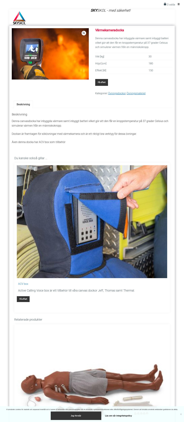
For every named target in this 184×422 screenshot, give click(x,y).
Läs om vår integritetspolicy (118, 415)
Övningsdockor (117, 93)
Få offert (101, 82)
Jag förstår (76, 415)
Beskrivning (23, 104)
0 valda (171, 4)
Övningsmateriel (136, 93)
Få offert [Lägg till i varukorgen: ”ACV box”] (23, 299)
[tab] (23, 104)
